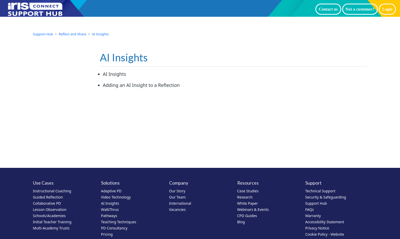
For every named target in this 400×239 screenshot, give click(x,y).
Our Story (177, 190)
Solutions (110, 183)
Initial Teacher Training (52, 221)
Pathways (109, 215)
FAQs (309, 209)
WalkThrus (110, 209)
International (180, 203)
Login (387, 9)
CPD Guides (247, 215)
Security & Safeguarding (325, 197)
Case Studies (248, 190)
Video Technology (116, 197)
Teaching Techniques (118, 221)
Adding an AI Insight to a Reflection (141, 85)
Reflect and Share (72, 34)
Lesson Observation (50, 209)
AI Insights (100, 34)
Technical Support (320, 190)
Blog (241, 221)
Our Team (177, 197)
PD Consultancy (114, 228)
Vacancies (177, 209)
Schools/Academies (49, 215)
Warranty (313, 215)
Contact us (328, 9)
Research (245, 197)
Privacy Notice (317, 228)
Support (313, 183)
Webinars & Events (253, 209)
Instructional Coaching (52, 190)
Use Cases (43, 183)
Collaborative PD (47, 203)
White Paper (247, 203)
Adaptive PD (111, 190)
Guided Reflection (48, 197)
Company (178, 183)
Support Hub (43, 34)
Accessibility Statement (324, 221)
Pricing (107, 234)
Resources (248, 183)
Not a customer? (360, 9)
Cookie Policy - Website (324, 234)
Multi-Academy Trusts (51, 228)
